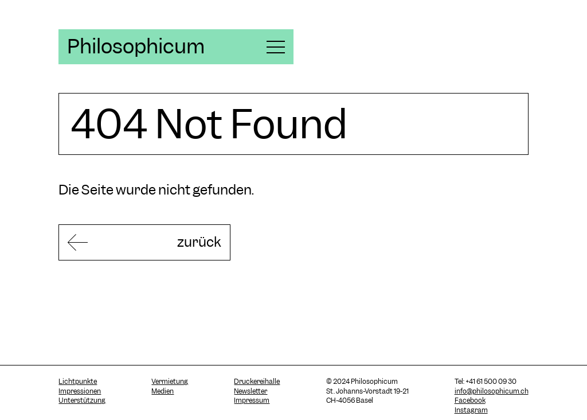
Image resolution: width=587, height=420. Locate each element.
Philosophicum (136, 46)
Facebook (470, 400)
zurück (199, 242)
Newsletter (250, 391)
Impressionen (79, 391)
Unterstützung (81, 400)
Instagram (471, 410)
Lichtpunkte (77, 381)
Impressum (251, 400)
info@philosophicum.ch (492, 391)
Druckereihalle (257, 381)
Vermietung (169, 381)
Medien (162, 391)
